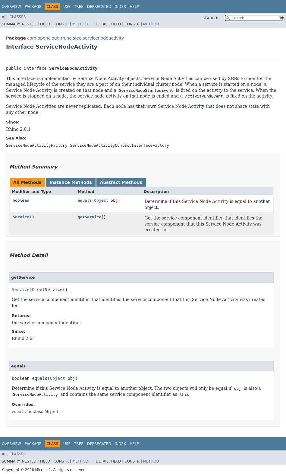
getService (89, 217)
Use (67, 7)
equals (85, 200)
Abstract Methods (121, 182)
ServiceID (23, 217)
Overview (11, 7)
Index (120, 7)
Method (80, 24)
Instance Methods (70, 182)
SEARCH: (210, 18)
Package (33, 7)
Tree (78, 7)
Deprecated (99, 7)
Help (134, 7)
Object (101, 200)
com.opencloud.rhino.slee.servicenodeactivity (75, 38)
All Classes (14, 17)
